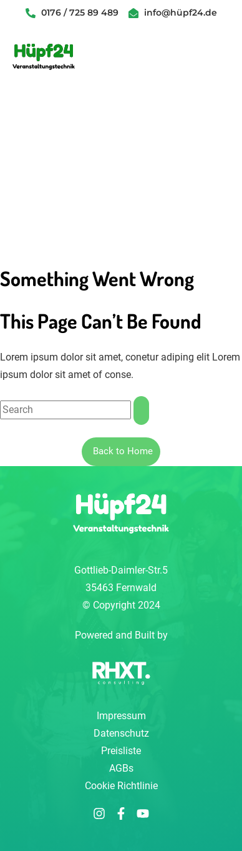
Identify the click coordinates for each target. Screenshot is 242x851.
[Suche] (141, 410)
